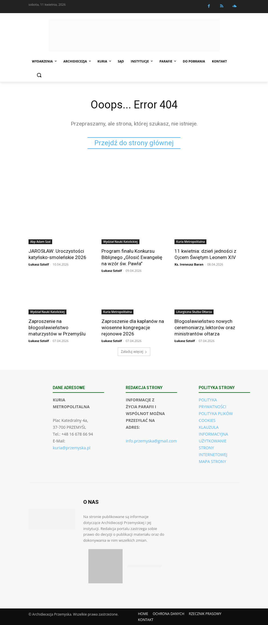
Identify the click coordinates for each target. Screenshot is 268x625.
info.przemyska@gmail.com (151, 441)
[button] (39, 75)
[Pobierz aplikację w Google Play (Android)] (144, 566)
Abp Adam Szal (40, 242)
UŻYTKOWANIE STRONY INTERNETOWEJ (213, 447)
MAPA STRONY (212, 461)
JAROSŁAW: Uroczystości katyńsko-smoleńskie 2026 (57, 254)
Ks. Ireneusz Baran (188, 264)
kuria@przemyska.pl (71, 447)
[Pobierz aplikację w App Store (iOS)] (105, 566)
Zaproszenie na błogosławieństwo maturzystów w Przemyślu (57, 327)
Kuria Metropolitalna (190, 242)
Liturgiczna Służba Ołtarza (194, 312)
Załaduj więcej (134, 351)
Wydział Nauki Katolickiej (120, 242)
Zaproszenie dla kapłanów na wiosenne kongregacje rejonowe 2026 (132, 327)
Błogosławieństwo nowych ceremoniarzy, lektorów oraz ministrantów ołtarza (204, 327)
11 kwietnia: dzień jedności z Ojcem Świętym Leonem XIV (205, 254)
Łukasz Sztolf (39, 264)
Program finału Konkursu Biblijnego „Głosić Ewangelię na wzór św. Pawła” (131, 257)
